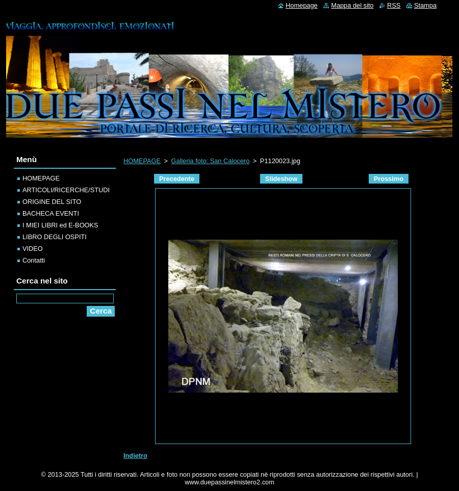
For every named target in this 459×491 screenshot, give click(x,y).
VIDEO (32, 248)
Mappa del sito (352, 5)
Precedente (176, 179)
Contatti (33, 260)
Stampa (425, 5)
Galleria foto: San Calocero (210, 161)
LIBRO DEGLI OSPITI (54, 237)
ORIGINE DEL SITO (51, 201)
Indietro (135, 455)
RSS (393, 5)
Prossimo (388, 179)
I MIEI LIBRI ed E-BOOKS (60, 225)
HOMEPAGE (142, 161)
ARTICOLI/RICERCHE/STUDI (66, 190)
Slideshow (281, 179)
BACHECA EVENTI (50, 213)
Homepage (302, 5)
